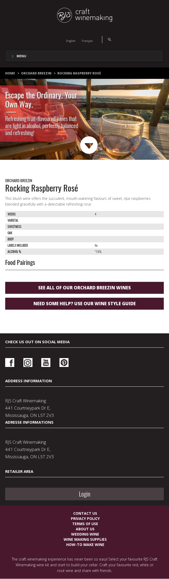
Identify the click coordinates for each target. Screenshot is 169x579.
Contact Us (85, 513)
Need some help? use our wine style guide (84, 304)
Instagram (27, 362)
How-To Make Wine (85, 544)
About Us (85, 528)
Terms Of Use (85, 523)
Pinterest (64, 362)
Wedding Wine (85, 534)
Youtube (45, 362)
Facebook (9, 362)
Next (89, 145)
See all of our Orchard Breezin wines (84, 288)
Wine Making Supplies (85, 539)
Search (106, 39)
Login (84, 494)
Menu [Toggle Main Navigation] (18, 56)
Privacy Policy (85, 518)
